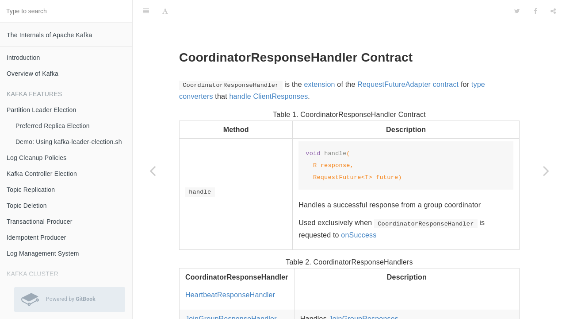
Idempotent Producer (36, 237)
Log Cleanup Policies (37, 157)
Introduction (23, 57)
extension (319, 62)
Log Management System (43, 253)
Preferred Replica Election (52, 125)
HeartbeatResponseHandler (230, 272)
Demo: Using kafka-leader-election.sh (68, 141)
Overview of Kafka (32, 73)
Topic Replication (31, 189)
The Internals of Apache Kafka (49, 35)
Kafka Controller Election (42, 173)
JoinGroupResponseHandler (231, 296)
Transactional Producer (40, 221)
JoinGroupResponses (363, 296)
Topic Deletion (27, 205)
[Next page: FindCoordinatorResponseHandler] (546, 170)
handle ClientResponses (268, 74)
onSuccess (358, 213)
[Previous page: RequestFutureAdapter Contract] (152, 170)
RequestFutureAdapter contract (408, 62)
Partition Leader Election (41, 109)
